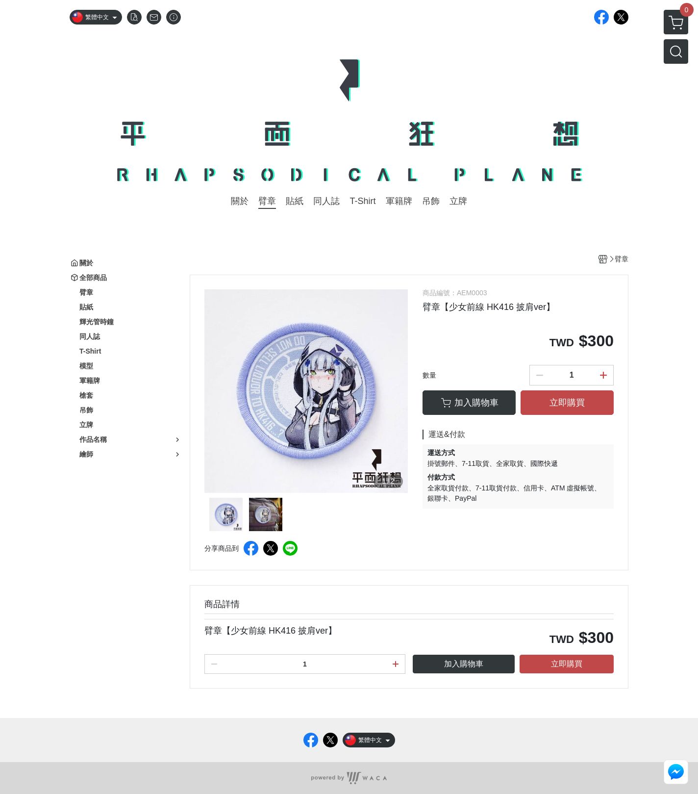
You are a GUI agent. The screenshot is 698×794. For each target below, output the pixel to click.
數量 (429, 375)
